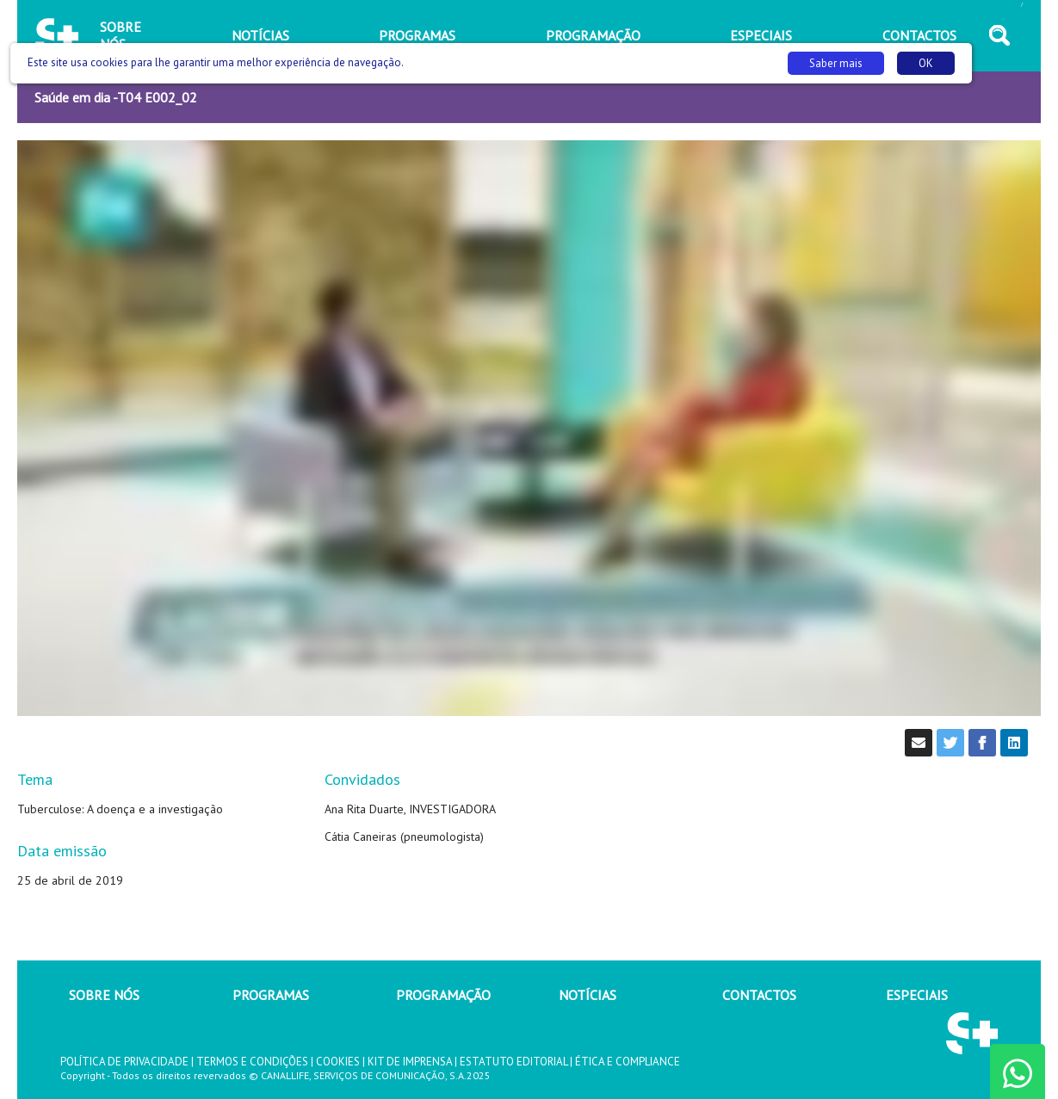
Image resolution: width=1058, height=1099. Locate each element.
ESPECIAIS (917, 994)
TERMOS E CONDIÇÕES (252, 1061)
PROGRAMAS (270, 994)
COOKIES (338, 1061)
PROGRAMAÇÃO (443, 994)
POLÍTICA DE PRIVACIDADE (124, 1061)
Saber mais (836, 63)
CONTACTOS (759, 994)
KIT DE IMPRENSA (410, 1061)
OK (926, 63)
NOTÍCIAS (587, 994)
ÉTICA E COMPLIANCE (627, 1061)
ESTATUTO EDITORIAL (513, 1061)
